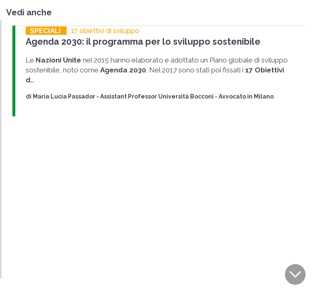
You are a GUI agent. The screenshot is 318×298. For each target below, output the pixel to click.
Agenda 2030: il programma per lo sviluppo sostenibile (140, 41)
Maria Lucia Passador (64, 96)
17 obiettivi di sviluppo (105, 31)
